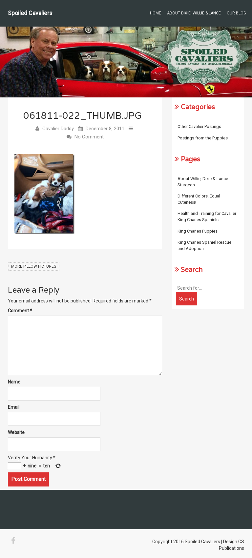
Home (155, 13)
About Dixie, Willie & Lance (194, 13)
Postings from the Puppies (203, 137)
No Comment (89, 137)
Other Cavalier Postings (199, 126)
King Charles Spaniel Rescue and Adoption (204, 245)
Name (14, 381)
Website (16, 432)
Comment (20, 310)
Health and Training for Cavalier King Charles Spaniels (207, 216)
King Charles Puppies (198, 231)
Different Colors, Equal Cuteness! (199, 199)
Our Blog (236, 13)
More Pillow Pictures (33, 266)
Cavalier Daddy (58, 129)
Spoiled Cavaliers (30, 13)
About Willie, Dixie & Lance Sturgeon (203, 181)
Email (13, 407)
